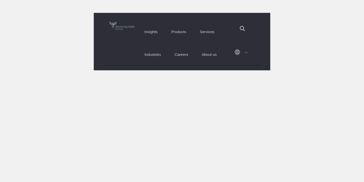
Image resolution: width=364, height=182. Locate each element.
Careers (181, 54)
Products (178, 32)
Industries (153, 54)
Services (207, 32)
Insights (151, 32)
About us (209, 54)
